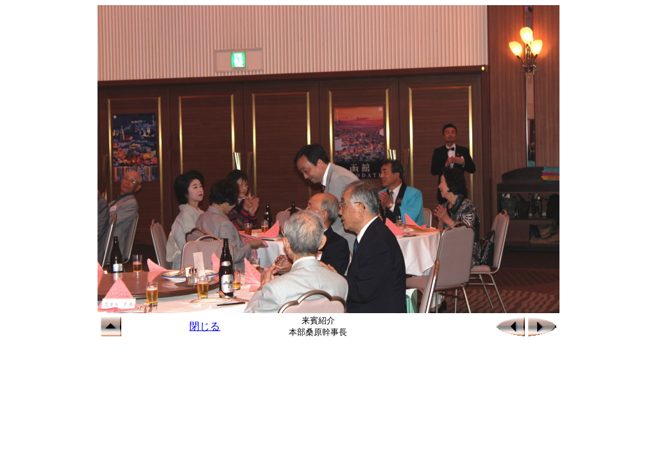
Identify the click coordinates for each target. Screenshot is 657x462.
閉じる (204, 326)
